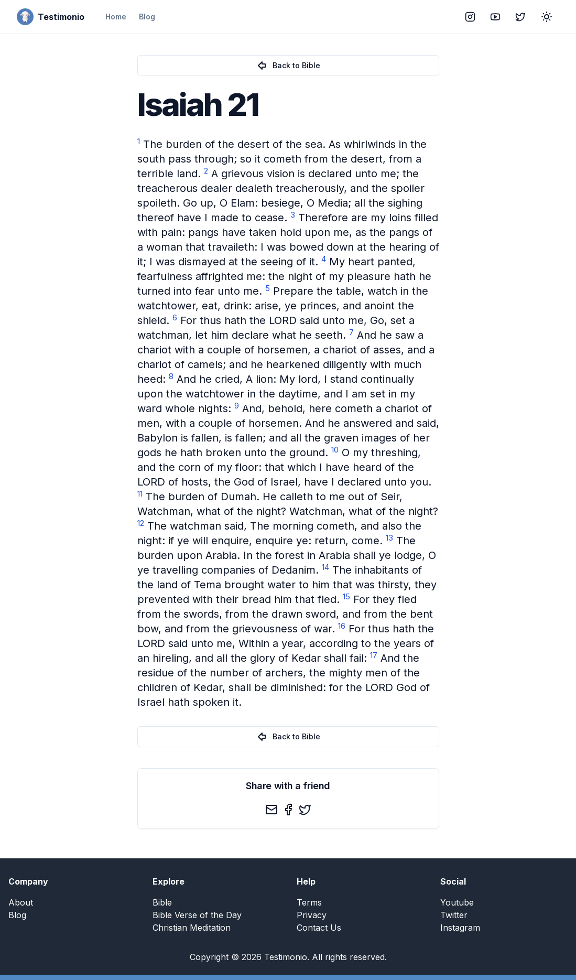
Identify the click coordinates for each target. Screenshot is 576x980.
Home (115, 16)
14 (325, 567)
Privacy (312, 915)
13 (389, 538)
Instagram (460, 927)
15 (346, 596)
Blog (147, 16)
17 (373, 655)
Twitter (454, 915)
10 (335, 450)
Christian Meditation (192, 927)
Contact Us (319, 927)
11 (140, 494)
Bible (162, 902)
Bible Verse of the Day (197, 915)
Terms (309, 902)
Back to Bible (288, 65)
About (20, 902)
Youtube (457, 902)
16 (341, 626)
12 (140, 523)
